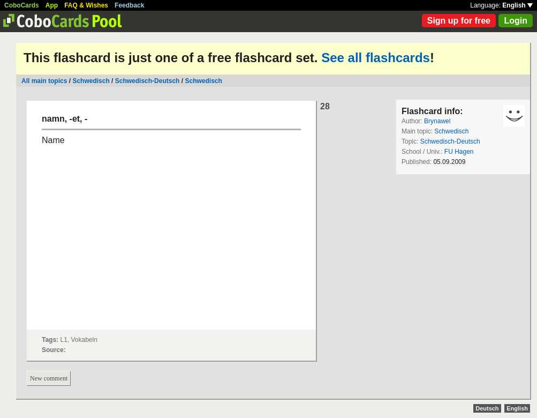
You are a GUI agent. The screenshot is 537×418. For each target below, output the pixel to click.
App (52, 5)
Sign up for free (458, 20)
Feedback (129, 5)
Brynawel (437, 121)
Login (515, 20)
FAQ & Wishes (86, 5)
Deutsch (486, 408)
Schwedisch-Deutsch (147, 81)
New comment (48, 378)
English (517, 5)
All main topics (44, 81)
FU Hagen (459, 151)
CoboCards (21, 5)
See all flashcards (375, 57)
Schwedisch (90, 81)
